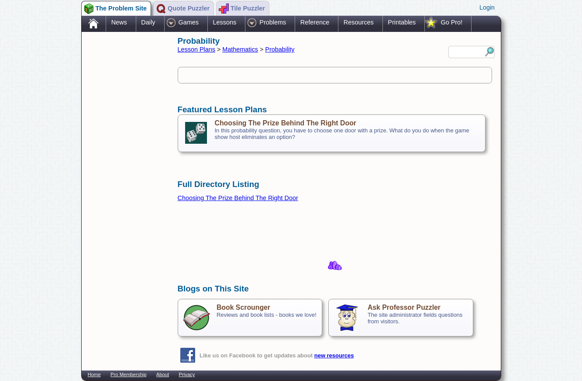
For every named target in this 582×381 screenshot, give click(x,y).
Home (94, 374)
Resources (359, 22)
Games (189, 22)
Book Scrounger (243, 307)
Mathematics (240, 49)
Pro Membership (128, 374)
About (162, 374)
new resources (334, 355)
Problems (272, 22)
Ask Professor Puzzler (404, 307)
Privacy (187, 374)
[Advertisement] (125, 172)
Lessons (225, 22)
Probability (279, 49)
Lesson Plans (196, 49)
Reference (314, 22)
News (119, 22)
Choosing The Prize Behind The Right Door (285, 123)
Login (487, 7)
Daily (148, 22)
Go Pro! (451, 22)
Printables (402, 22)
